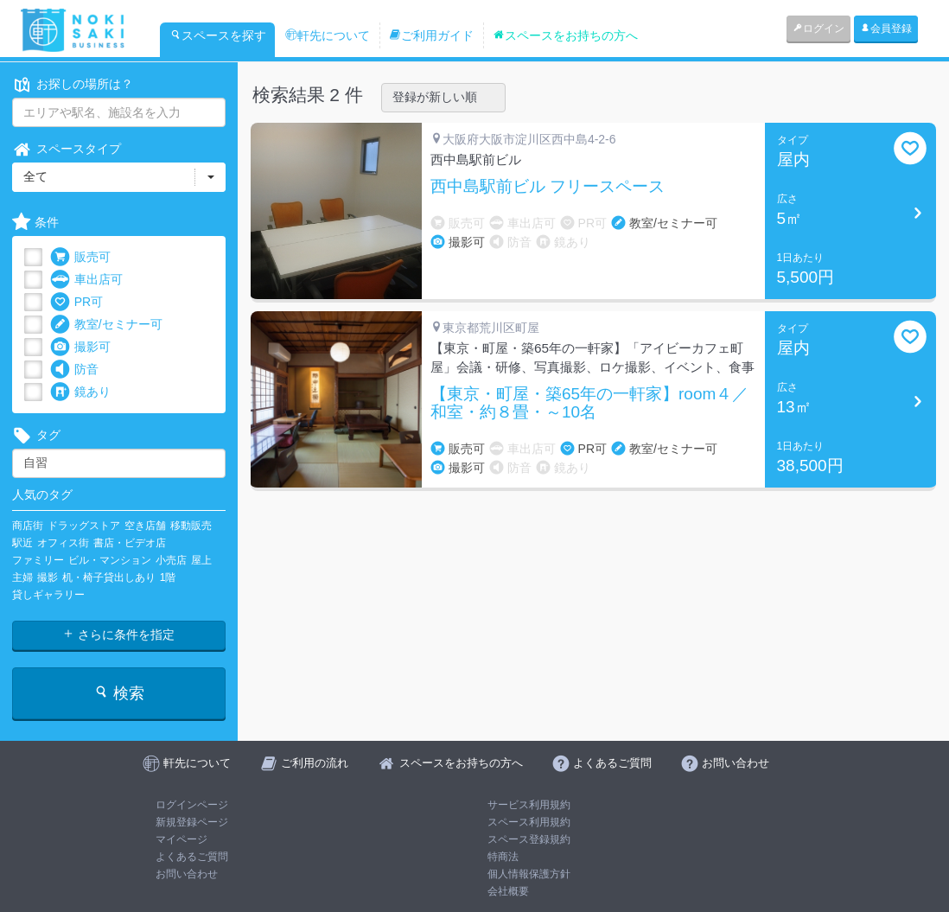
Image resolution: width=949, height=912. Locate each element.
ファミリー (38, 560)
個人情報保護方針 (528, 874)
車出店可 (86, 280)
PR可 (76, 302)
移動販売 (191, 526)
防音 (74, 369)
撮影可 (80, 347)
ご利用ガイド (431, 35)
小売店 (171, 560)
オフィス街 (63, 543)
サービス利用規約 (528, 805)
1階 (168, 577)
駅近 (22, 543)
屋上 (201, 560)
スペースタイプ (66, 149)
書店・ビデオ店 (129, 543)
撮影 (47, 577)
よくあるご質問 (192, 857)
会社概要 (508, 891)
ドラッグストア (84, 526)
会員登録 (886, 28)
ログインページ (192, 805)
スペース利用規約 (528, 822)
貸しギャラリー (48, 595)
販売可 (80, 257)
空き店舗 (145, 526)
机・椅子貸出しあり (109, 577)
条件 (35, 223)
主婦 (22, 577)
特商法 (503, 857)
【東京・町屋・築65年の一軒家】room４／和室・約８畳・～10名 (589, 403)
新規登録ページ (192, 822)
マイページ (181, 839)
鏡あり (80, 392)
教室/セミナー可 (106, 325)
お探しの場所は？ (72, 84)
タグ (36, 435)
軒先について (327, 35)
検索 (118, 693)
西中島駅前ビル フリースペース (547, 186)
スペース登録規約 (528, 839)
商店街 (27, 526)
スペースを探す (217, 35)
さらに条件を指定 (118, 634)
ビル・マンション (109, 560)
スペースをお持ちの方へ (565, 35)
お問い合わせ (187, 874)
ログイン (818, 28)
